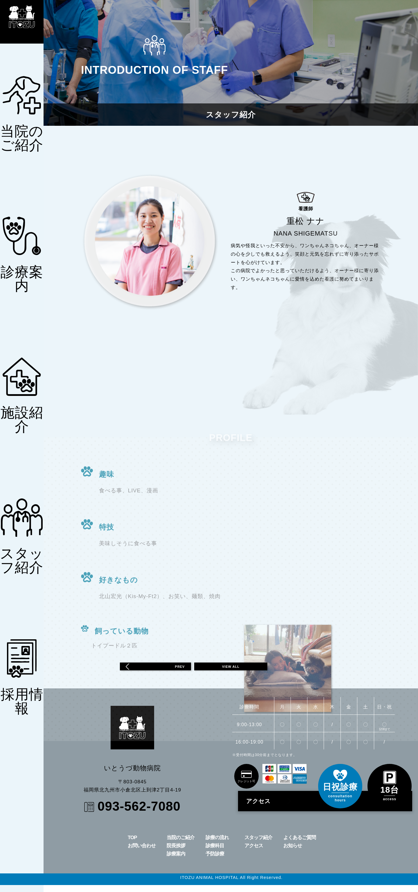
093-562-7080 (139, 813)
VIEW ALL (230, 670)
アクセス (270, 808)
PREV (151, 670)
